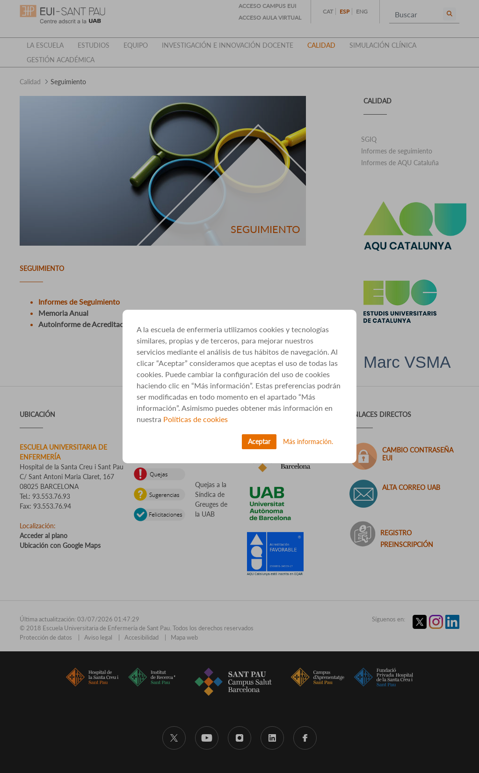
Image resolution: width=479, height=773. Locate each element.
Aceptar (259, 441)
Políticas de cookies (195, 419)
